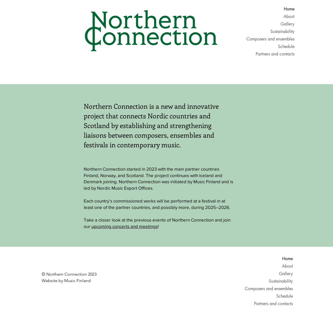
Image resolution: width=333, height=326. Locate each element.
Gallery (287, 24)
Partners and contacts (277, 54)
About (289, 16)
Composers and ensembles (277, 39)
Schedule (286, 46)
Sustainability (282, 31)
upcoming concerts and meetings (124, 226)
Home (289, 9)
